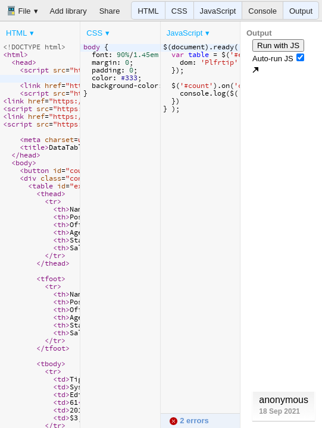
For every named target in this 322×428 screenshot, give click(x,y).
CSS (179, 11)
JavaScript (218, 11)
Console (262, 11)
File (19, 10)
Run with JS (278, 45)
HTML (147, 11)
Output (300, 11)
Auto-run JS (278, 58)
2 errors (188, 420)
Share (109, 11)
